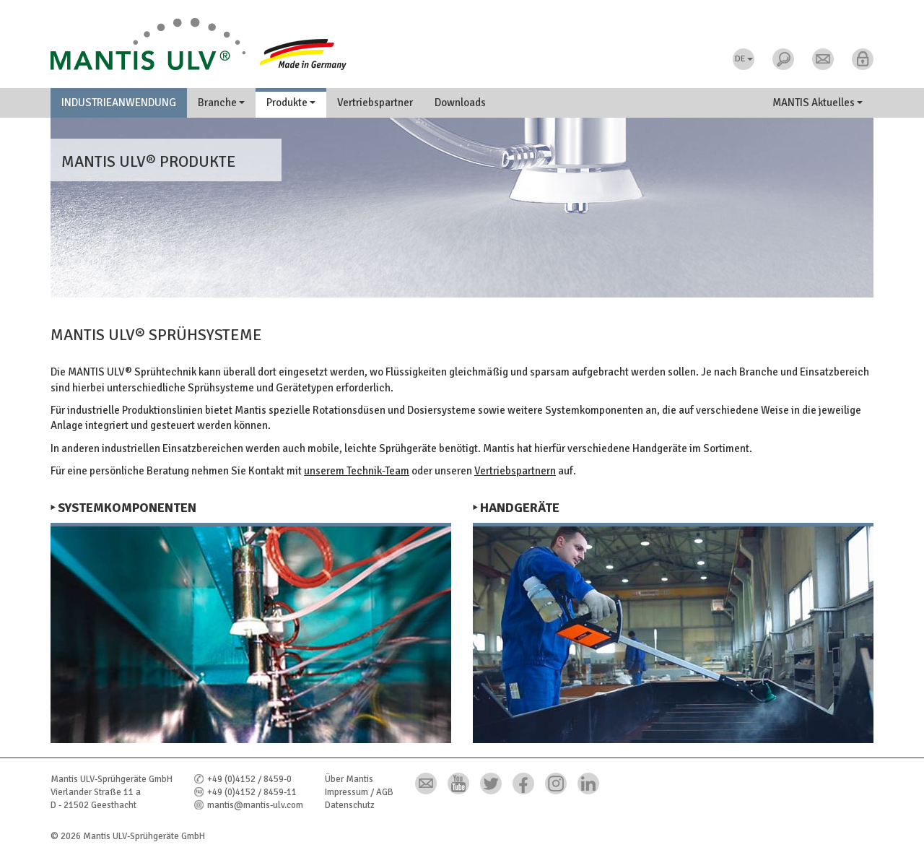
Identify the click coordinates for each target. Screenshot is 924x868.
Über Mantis (349, 779)
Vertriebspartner (375, 102)
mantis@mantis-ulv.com (255, 805)
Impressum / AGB (359, 792)
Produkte (290, 102)
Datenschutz (350, 805)
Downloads (460, 102)
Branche (221, 102)
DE (744, 58)
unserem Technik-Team (356, 470)
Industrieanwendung (118, 102)
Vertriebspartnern (515, 470)
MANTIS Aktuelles (817, 102)
